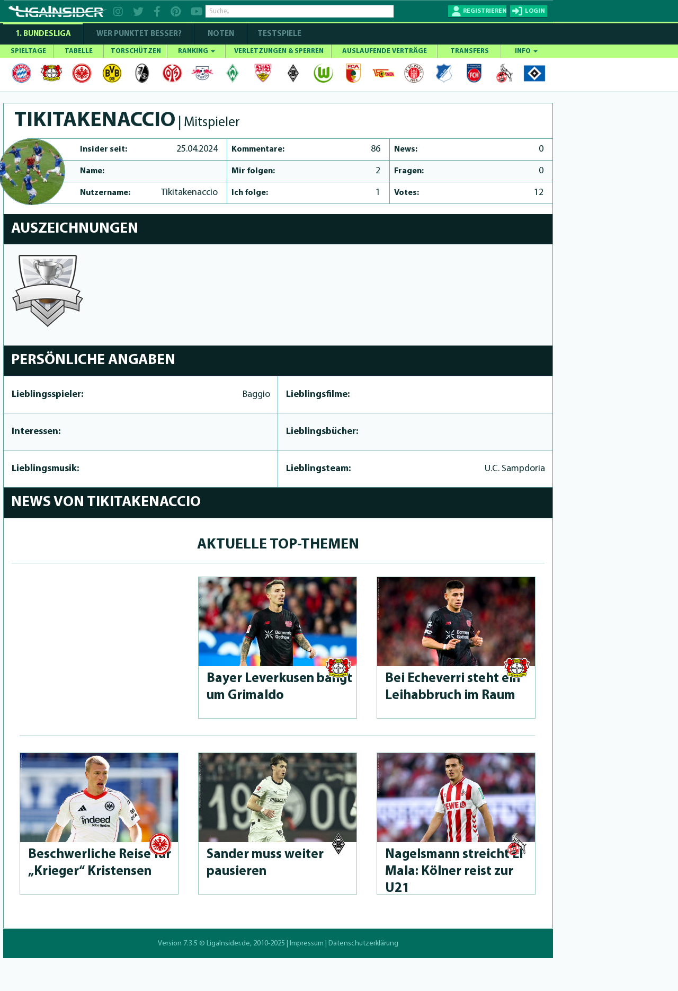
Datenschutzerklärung (363, 944)
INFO (526, 51)
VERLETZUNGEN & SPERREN (279, 51)
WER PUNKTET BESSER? (139, 34)
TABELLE (79, 51)
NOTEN (221, 34)
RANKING (196, 51)
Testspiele (278, 34)
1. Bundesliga (43, 34)
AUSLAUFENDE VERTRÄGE (384, 51)
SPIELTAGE (28, 51)
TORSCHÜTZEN (136, 51)
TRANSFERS (469, 51)
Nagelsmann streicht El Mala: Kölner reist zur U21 (454, 871)
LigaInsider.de (228, 944)
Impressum (307, 944)
